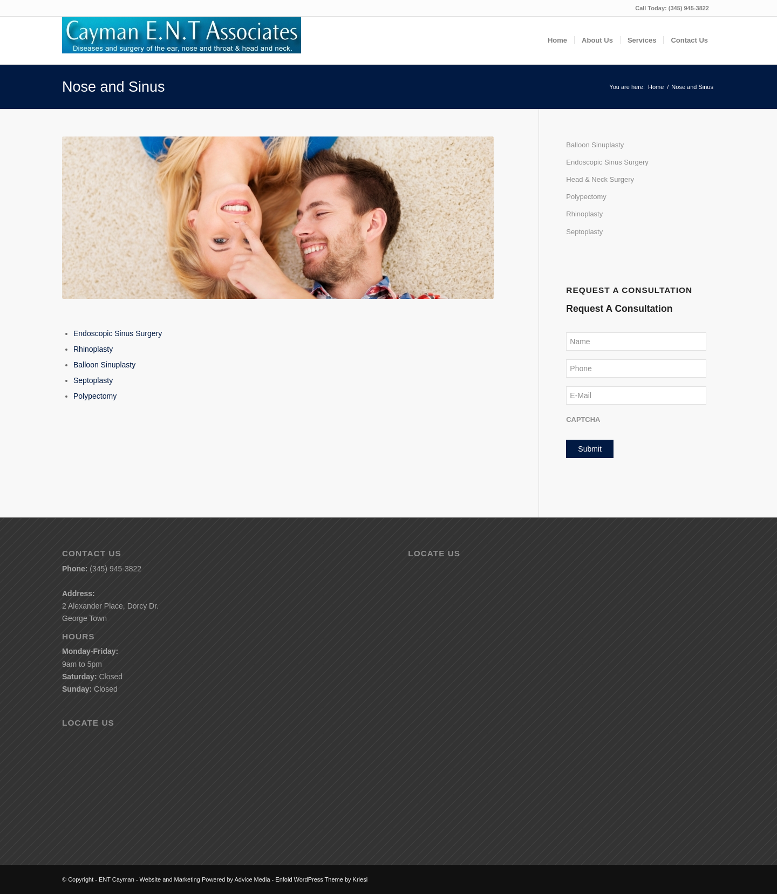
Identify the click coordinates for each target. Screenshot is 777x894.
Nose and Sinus (113, 87)
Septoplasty (93, 380)
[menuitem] (557, 40)
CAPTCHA (583, 419)
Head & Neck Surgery (600, 179)
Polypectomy (95, 396)
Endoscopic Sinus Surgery (117, 333)
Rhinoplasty (93, 349)
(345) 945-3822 (689, 8)
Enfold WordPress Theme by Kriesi (321, 879)
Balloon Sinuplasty (104, 364)
